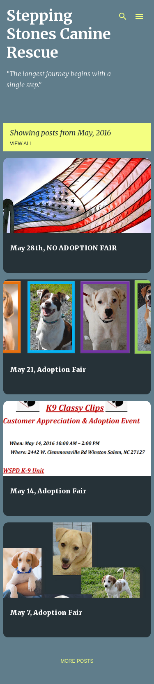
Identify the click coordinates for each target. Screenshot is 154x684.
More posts (76, 661)
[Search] (123, 16)
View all (21, 143)
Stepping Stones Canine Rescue (59, 34)
